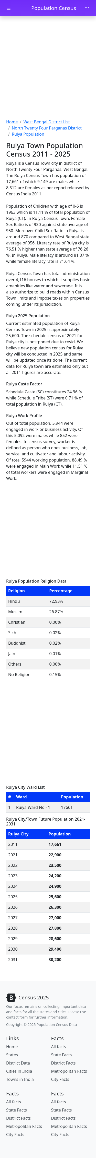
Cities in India (19, 1071)
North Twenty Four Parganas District (47, 128)
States (12, 1055)
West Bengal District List (46, 122)
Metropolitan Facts (69, 1071)
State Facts (61, 1055)
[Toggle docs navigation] (8, 8)
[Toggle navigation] (87, 8)
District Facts (63, 1063)
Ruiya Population (28, 134)
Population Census (53, 8)
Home (12, 122)
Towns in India (20, 1079)
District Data (18, 1063)
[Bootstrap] (27, 998)
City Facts (60, 1079)
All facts (58, 1046)
